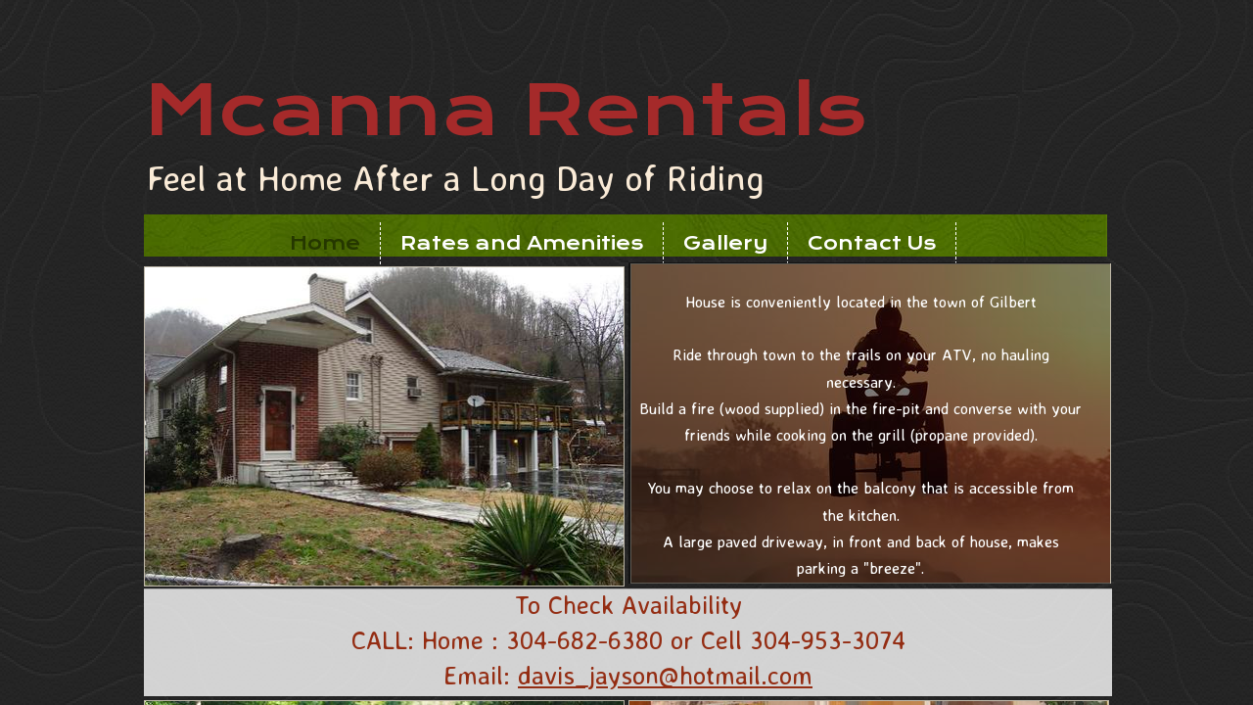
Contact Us (872, 243)
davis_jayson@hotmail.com (665, 674)
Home (325, 243)
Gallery (725, 243)
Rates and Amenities (521, 243)
